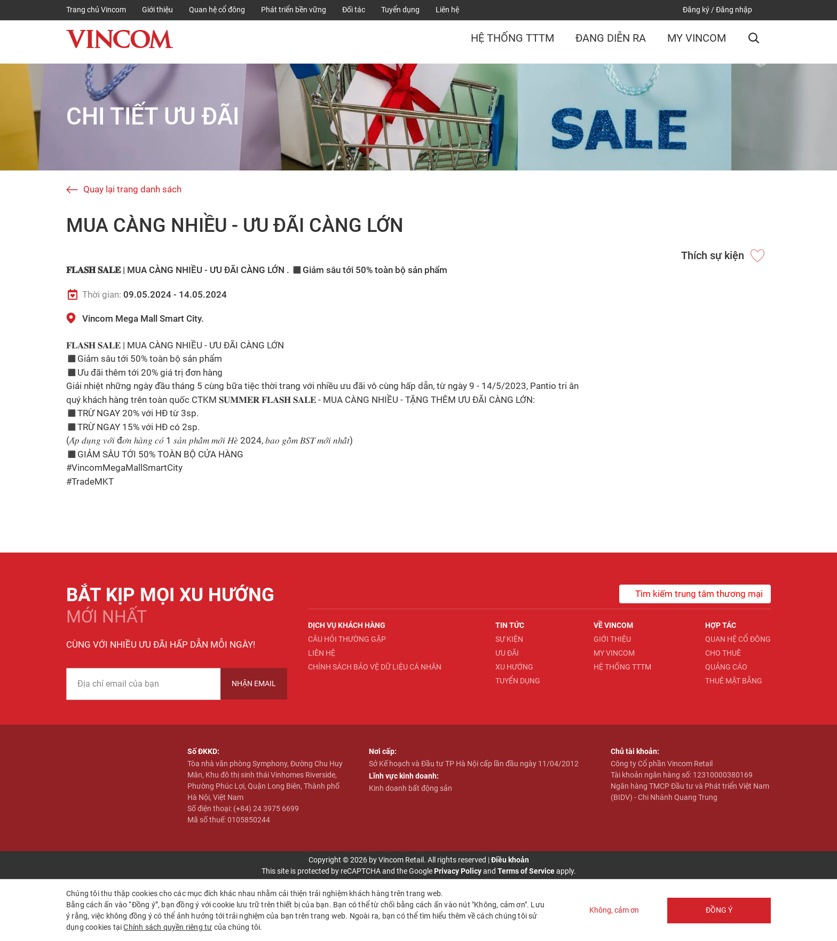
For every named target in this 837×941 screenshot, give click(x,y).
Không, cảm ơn (611, 910)
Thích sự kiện (712, 255)
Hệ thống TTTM (512, 40)
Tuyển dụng (400, 9)
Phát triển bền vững (293, 9)
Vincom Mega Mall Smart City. (143, 318)
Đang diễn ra (610, 40)
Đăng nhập (734, 9)
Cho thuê (723, 653)
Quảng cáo (726, 667)
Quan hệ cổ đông (217, 9)
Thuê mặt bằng (733, 680)
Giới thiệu (157, 9)
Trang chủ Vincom (96, 9)
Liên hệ (447, 9)
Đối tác (353, 9)
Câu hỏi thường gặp (347, 639)
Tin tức (509, 625)
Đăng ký (696, 9)
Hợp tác (720, 625)
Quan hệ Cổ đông (738, 639)
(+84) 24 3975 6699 (266, 808)
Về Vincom (613, 625)
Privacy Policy (457, 871)
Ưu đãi (507, 653)
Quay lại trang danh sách (132, 189)
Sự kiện (509, 639)
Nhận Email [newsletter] (254, 683)
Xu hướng (514, 667)
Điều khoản (510, 860)
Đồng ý (717, 910)
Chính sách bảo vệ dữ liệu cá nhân (374, 667)
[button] (754, 42)
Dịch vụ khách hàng (346, 625)
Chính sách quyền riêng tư (167, 927)
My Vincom (696, 40)
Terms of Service (526, 871)
